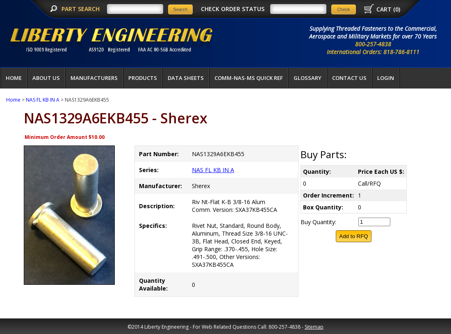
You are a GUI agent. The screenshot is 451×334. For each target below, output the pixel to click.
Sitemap (314, 326)
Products (142, 78)
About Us (46, 78)
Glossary (307, 78)
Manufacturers (94, 78)
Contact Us (349, 78)
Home (14, 78)
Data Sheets (186, 78)
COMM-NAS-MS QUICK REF (248, 78)
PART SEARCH (81, 9)
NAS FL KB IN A (42, 99)
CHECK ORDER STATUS (232, 9)
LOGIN (385, 78)
